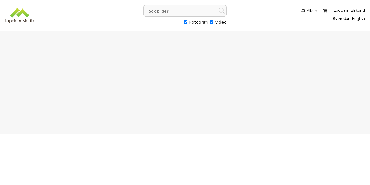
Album (313, 10)
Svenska (341, 18)
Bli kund (357, 10)
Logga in (341, 10)
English (358, 18)
